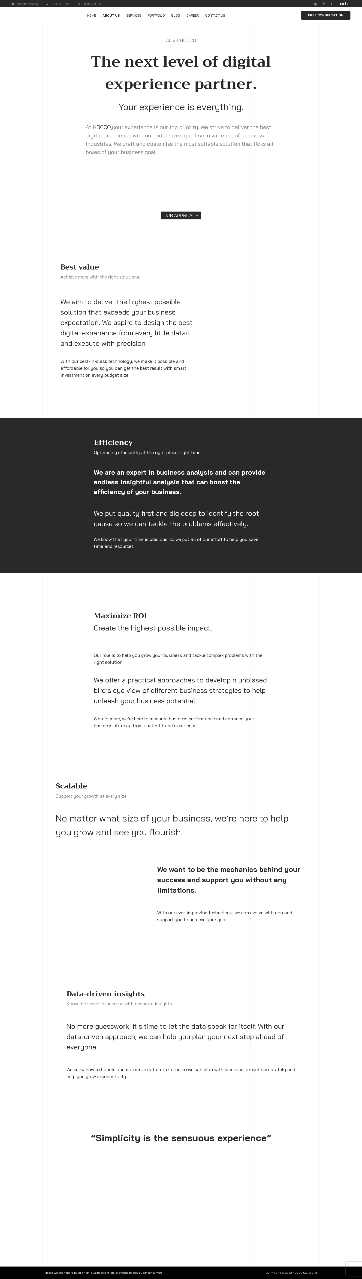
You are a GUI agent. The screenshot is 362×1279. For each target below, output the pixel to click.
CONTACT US (215, 15)
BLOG (175, 15)
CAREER (193, 15)
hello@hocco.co (25, 4)
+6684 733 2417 (90, 4)
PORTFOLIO (156, 15)
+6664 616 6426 (58, 4)
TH (348, 4)
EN (342, 4)
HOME (91, 15)
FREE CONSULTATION (325, 15)
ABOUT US (111, 15)
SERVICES (133, 15)
